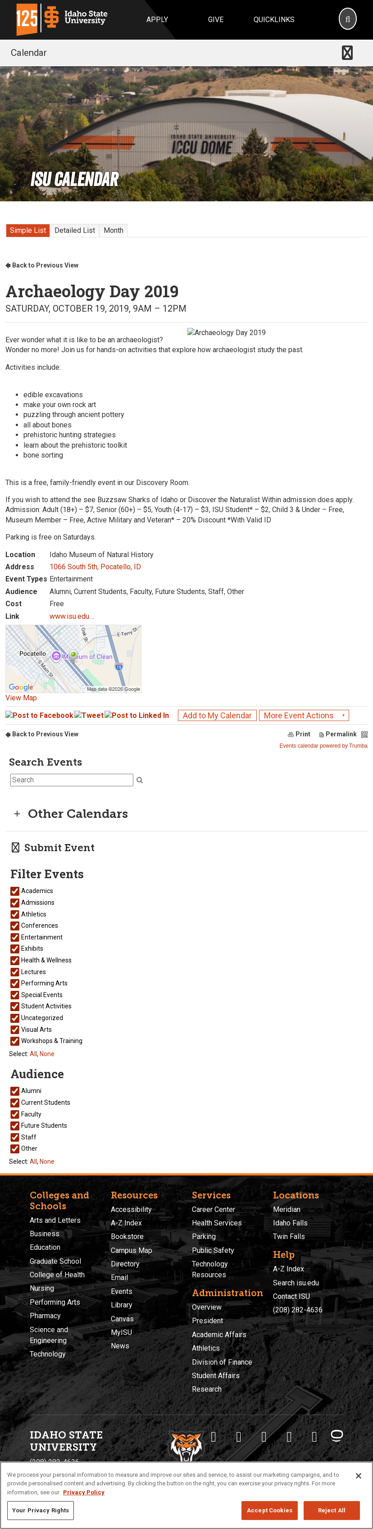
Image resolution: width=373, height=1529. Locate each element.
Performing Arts (55, 1302)
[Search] (348, 20)
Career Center (213, 1209)
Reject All (332, 1510)
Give (215, 19)
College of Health (57, 1274)
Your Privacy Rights (40, 1510)
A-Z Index (126, 1223)
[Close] (358, 1476)
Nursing (42, 1288)
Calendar (29, 52)
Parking (204, 1236)
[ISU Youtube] (289, 1436)
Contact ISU (291, 1296)
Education (45, 1247)
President (207, 1320)
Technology (48, 1354)
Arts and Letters (55, 1220)
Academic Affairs (219, 1334)
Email (119, 1277)
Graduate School (55, 1261)
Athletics (206, 1348)
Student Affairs (216, 1375)
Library (121, 1305)
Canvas (122, 1319)
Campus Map (131, 1250)
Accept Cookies (269, 1510)
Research (207, 1389)
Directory (125, 1264)
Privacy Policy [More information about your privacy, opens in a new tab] (84, 1492)
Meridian (286, 1209)
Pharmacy (45, 1315)
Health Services (217, 1223)
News (120, 1346)
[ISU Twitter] (239, 1436)
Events (121, 1291)
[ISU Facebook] (214, 1436)
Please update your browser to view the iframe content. (186, 228)
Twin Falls (289, 1236)
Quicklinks (274, 19)
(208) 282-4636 (298, 1310)
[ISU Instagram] (264, 1436)
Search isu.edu (296, 1283)
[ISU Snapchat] (314, 1436)
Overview (207, 1307)
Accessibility (131, 1209)
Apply (157, 19)
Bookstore (127, 1236)
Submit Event (52, 848)
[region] (186, 1495)
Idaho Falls (290, 1223)
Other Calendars (68, 813)
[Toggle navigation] (347, 53)
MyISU (121, 1332)
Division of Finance (222, 1362)
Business (44, 1234)
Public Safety (213, 1250)
